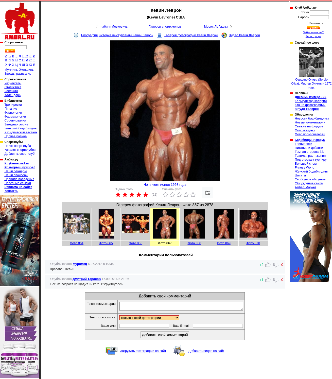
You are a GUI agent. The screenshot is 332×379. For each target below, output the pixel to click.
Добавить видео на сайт (206, 352)
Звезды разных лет (18, 73)
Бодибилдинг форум (310, 140)
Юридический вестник (20, 132)
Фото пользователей (310, 134)
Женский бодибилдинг (21, 128)
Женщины (26, 69)
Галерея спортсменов (165, 26)
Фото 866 (135, 243)
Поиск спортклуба (17, 146)
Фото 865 (106, 243)
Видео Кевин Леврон (244, 35)
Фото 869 (223, 243)
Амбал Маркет (305, 187)
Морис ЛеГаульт (216, 26)
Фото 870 (253, 243)
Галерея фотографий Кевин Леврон (191, 35)
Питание (10, 108)
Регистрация (313, 36)
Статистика (12, 87)
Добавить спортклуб (19, 153)
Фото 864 (76, 243)
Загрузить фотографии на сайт (143, 352)
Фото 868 (194, 243)
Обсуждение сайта (309, 183)
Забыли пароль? (313, 32)
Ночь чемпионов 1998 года (164, 185)
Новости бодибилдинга (312, 118)
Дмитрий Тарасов (87, 279)
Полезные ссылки (17, 183)
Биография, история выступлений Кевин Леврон (117, 35)
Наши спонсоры (16, 175)
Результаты (12, 83)
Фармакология (15, 116)
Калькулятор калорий (311, 101)
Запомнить (316, 23)
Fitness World (304, 167)
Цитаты (300, 175)
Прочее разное (15, 136)
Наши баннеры (15, 171)
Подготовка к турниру (311, 159)
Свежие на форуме (309, 126)
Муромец (80, 264)
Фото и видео (305, 130)
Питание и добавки (309, 148)
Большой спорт (306, 163)
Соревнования (15, 120)
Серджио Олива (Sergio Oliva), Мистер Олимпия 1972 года (311, 68)
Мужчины (11, 69)
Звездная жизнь (16, 124)
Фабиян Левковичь (114, 26)
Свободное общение (310, 179)
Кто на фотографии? (310, 105)
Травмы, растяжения (310, 155)
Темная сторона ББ (309, 152)
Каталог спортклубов (19, 150)
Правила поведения (19, 179)
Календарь (12, 95)
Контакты (11, 191)
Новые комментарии (310, 122)
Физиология (13, 112)
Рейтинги (11, 91)
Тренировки (13, 104)
